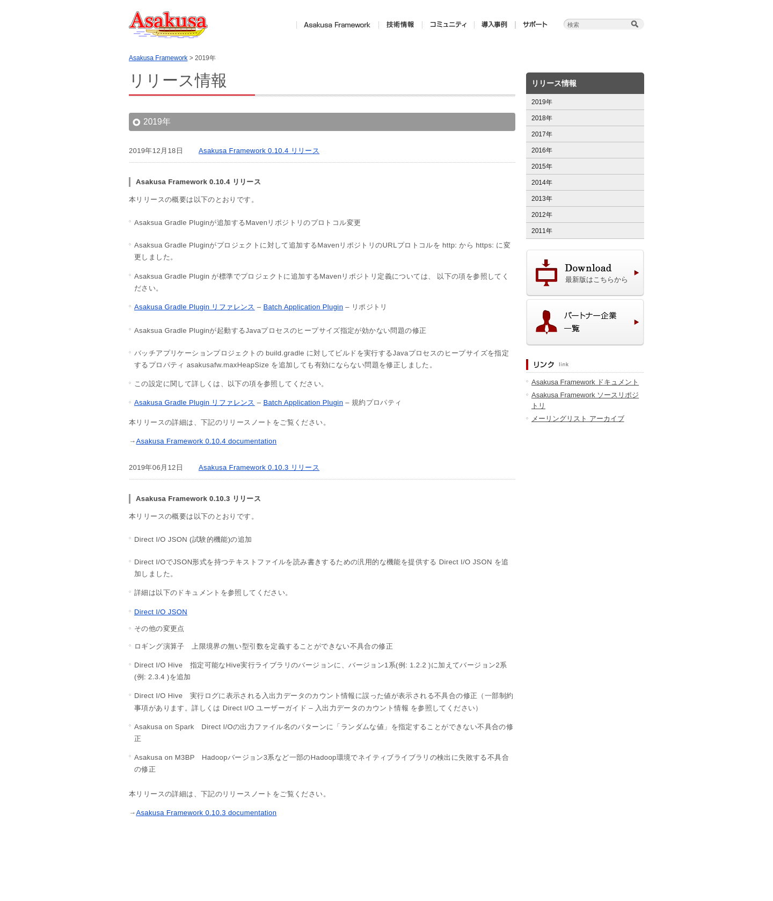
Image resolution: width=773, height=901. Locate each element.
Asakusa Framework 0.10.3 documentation (206, 813)
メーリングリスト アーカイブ (577, 419)
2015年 (541, 166)
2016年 (541, 150)
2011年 (541, 231)
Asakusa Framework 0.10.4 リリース (259, 151)
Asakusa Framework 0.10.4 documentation (206, 441)
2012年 (541, 215)
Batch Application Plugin (303, 307)
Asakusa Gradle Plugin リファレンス (194, 307)
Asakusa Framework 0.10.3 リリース (259, 467)
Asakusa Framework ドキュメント (585, 382)
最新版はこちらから (596, 279)
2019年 (541, 102)
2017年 (541, 134)
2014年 (541, 182)
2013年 (541, 198)
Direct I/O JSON (160, 612)
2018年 (541, 118)
